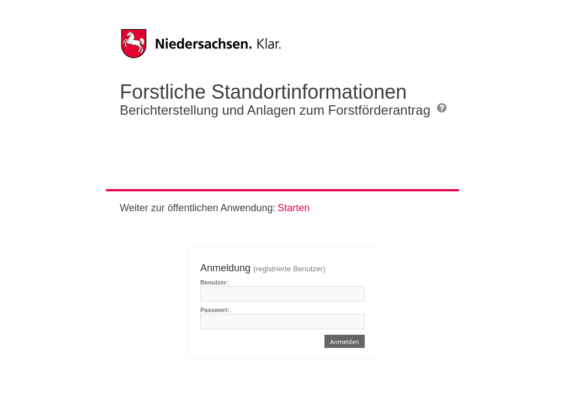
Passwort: (215, 310)
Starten (294, 207)
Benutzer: (214, 282)
